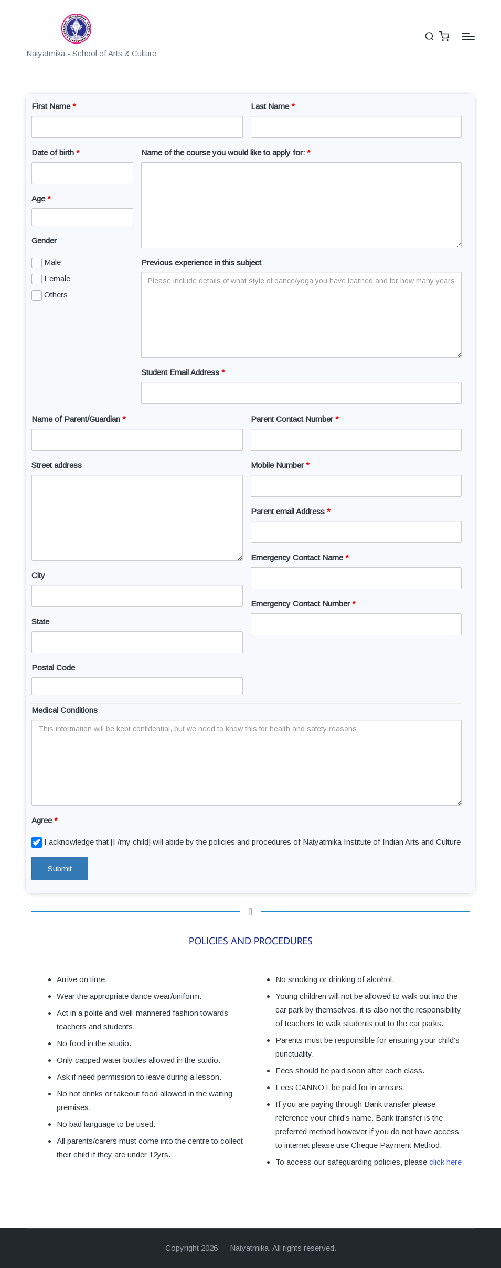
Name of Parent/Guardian (78, 418)
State (40, 621)
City (38, 575)
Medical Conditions (64, 710)
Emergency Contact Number (303, 603)
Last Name (273, 106)
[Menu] (468, 36)
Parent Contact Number (295, 418)
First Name (53, 106)
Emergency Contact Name (300, 557)
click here (445, 1161)
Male (46, 263)
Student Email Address (183, 372)
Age (41, 198)
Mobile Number (280, 465)
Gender (44, 240)
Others (49, 295)
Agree (44, 820)
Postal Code (53, 667)
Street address (56, 465)
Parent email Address (291, 511)
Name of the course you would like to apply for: (226, 152)
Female (50, 279)
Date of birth (55, 152)
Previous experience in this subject (201, 262)
